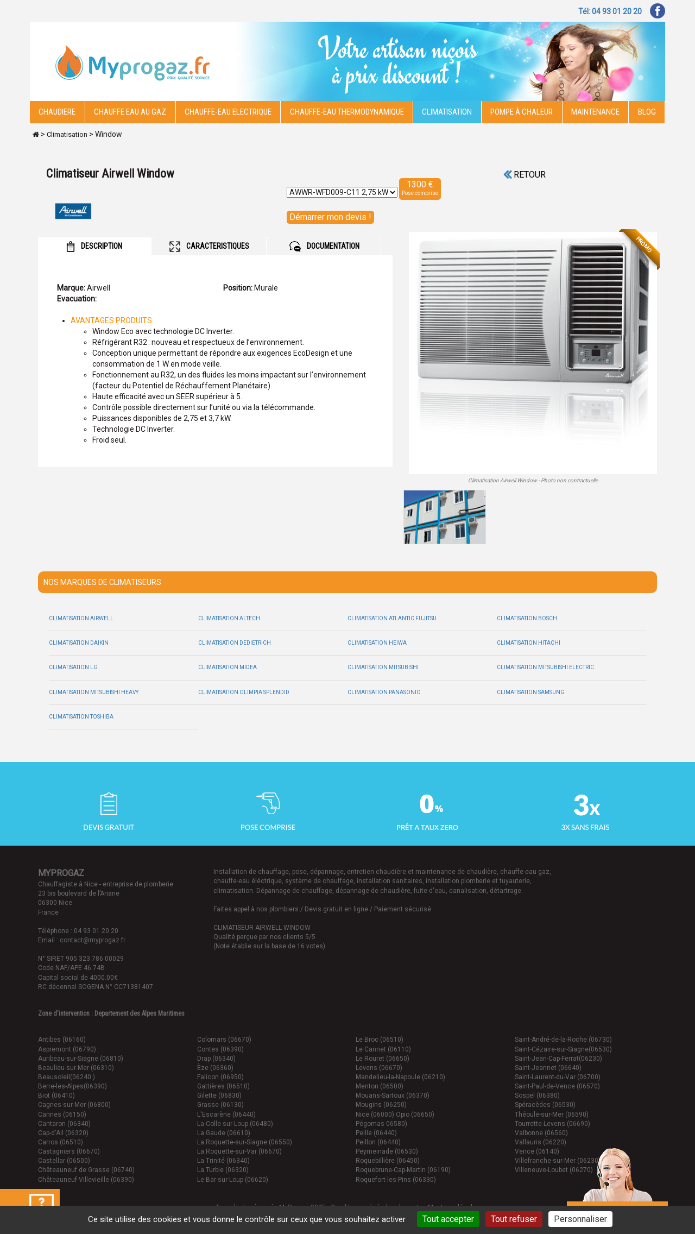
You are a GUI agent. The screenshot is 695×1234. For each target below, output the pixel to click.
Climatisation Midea (227, 667)
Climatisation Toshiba (81, 717)
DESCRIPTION (94, 246)
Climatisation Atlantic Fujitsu (392, 618)
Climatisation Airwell (81, 618)
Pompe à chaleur (521, 112)
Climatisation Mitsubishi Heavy (93, 692)
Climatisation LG (73, 667)
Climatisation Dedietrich (234, 643)
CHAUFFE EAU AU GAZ (130, 112)
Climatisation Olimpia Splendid (243, 692)
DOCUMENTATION (324, 246)
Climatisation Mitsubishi (383, 667)
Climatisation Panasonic (384, 692)
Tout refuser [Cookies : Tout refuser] (514, 1219)
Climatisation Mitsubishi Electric (545, 667)
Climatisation (447, 112)
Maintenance (595, 112)
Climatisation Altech (229, 618)
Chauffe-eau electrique (228, 112)
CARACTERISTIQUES (209, 246)
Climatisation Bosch (527, 618)
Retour (524, 174)
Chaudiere (57, 112)
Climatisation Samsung (531, 692)
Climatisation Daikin (79, 643)
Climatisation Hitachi (528, 643)
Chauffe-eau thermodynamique (347, 112)
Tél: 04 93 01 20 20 (610, 11)
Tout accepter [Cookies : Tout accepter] (448, 1219)
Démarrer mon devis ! (330, 217)
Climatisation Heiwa (377, 643)
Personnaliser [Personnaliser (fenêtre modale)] (580, 1219)
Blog (647, 112)
